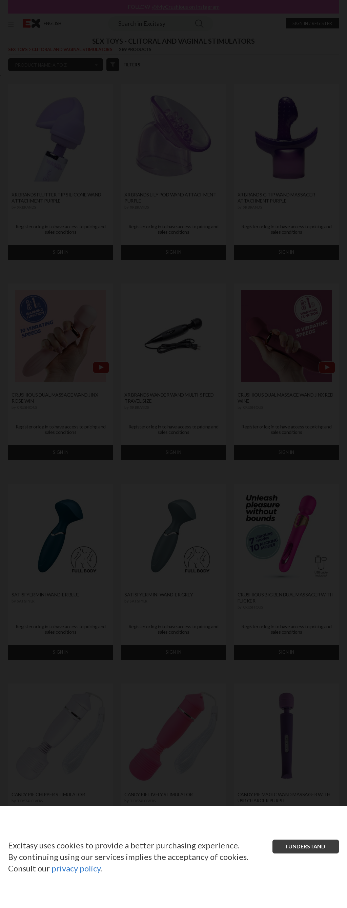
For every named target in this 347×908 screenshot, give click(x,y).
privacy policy (76, 868)
